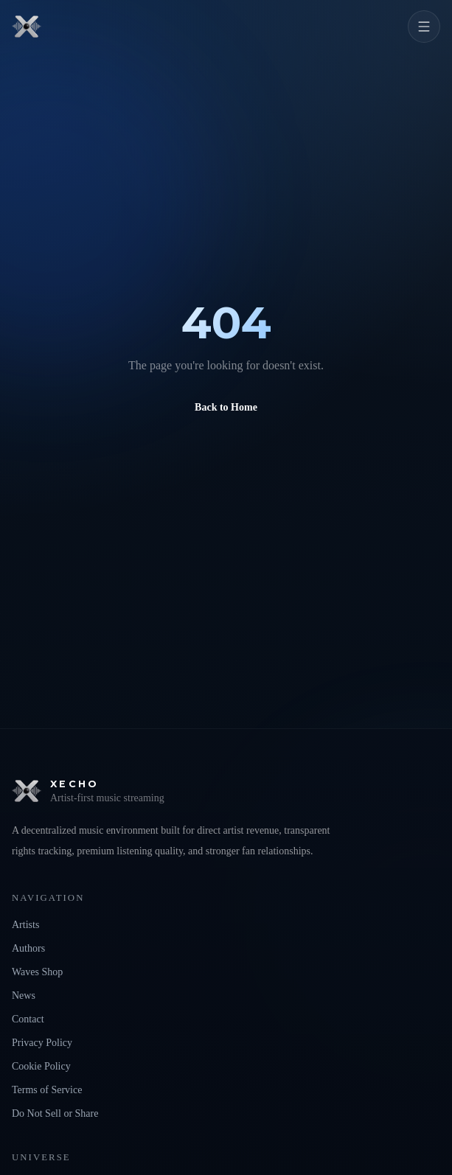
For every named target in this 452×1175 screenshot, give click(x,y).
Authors (28, 948)
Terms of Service (47, 1089)
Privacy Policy (42, 1042)
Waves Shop (37, 971)
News (23, 995)
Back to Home (226, 407)
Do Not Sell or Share (55, 1113)
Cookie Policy (41, 1066)
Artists (25, 924)
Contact (28, 1019)
